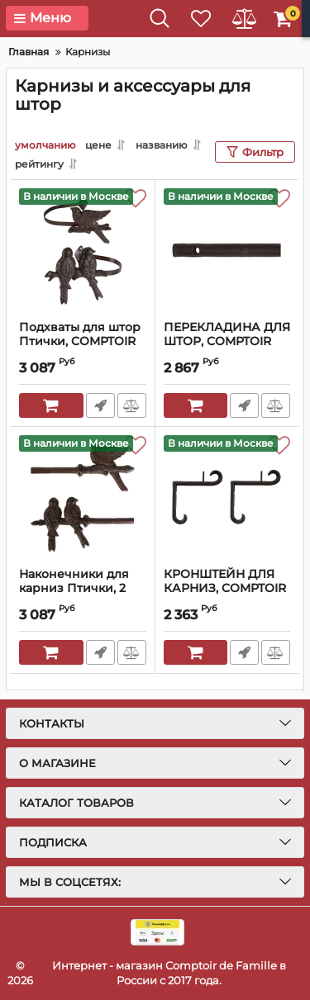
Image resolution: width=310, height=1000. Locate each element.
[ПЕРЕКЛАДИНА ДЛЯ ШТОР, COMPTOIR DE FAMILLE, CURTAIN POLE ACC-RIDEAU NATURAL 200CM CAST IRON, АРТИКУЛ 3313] (227, 250)
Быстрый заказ (100, 405)
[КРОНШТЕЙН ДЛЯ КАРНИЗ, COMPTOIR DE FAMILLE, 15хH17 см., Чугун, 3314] (227, 497)
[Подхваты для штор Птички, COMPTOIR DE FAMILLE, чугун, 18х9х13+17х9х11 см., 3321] (82, 250)
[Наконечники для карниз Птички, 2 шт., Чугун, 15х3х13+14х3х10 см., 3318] (82, 497)
